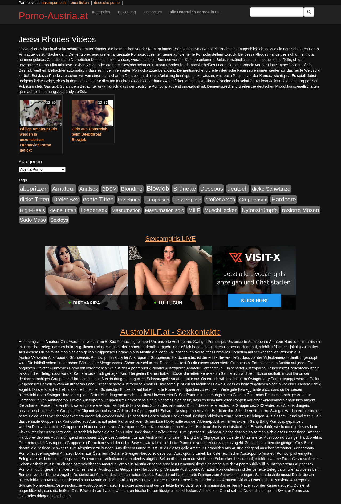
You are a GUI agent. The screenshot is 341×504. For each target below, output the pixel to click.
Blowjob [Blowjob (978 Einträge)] (158, 188)
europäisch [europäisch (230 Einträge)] (157, 199)
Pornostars (153, 12)
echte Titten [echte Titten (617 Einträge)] (98, 199)
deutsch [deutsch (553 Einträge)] (237, 188)
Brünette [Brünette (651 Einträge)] (184, 188)
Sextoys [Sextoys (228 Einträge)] (59, 220)
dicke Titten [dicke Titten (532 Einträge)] (34, 199)
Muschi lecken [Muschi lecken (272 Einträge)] (220, 210)
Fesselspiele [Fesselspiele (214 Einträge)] (187, 199)
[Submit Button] (309, 12)
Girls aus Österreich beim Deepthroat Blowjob (89, 134)
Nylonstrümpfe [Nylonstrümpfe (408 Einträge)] (260, 210)
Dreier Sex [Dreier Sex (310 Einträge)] (66, 199)
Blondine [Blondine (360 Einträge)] (132, 189)
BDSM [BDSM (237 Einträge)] (109, 189)
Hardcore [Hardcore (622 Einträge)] (283, 199)
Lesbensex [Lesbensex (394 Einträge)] (93, 210)
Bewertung (127, 12)
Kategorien (101, 12)
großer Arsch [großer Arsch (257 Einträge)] (220, 199)
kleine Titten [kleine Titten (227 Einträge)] (62, 210)
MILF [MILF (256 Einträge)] (194, 210)
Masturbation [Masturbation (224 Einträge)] (126, 210)
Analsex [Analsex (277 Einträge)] (88, 189)
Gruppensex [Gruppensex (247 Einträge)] (253, 199)
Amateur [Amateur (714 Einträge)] (63, 188)
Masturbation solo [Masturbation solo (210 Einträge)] (164, 210)
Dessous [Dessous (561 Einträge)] (211, 188)
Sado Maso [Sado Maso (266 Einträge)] (33, 220)
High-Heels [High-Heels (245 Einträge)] (32, 210)
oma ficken (80, 3)
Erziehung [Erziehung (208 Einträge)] (129, 199)
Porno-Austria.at (53, 15)
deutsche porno (107, 3)
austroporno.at (54, 3)
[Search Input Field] (277, 12)
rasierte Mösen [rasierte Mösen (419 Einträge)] (300, 210)
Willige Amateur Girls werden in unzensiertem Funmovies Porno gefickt (38, 139)
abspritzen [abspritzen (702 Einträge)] (34, 188)
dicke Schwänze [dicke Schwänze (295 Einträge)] (271, 189)
